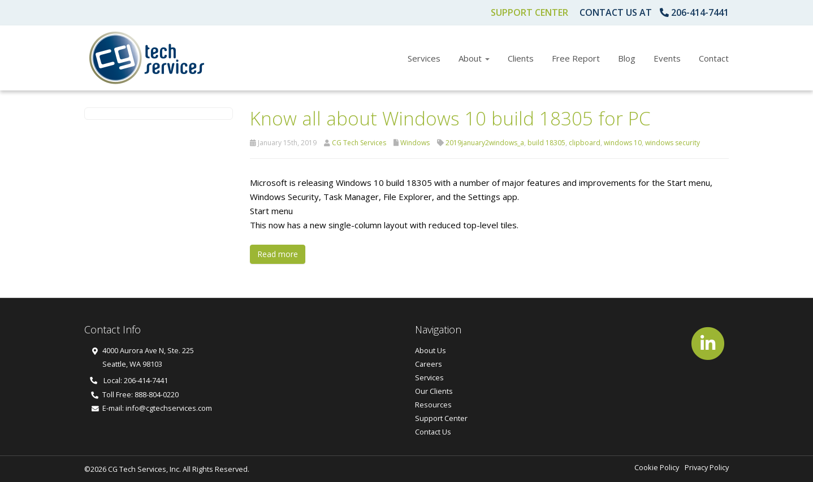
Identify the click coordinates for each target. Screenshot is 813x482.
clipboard (584, 142)
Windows (415, 142)
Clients (521, 58)
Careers (428, 364)
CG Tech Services (359, 142)
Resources (433, 405)
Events (667, 58)
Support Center (529, 12)
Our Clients (434, 391)
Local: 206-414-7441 (129, 380)
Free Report (576, 58)
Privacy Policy (707, 467)
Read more (277, 254)
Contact (714, 58)
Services (424, 58)
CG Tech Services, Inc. (144, 469)
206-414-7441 (700, 12)
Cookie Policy (656, 467)
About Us (430, 350)
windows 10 (623, 142)
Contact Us (433, 432)
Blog (626, 58)
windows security (672, 142)
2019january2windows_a (485, 142)
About (474, 58)
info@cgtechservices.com (169, 408)
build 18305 (546, 142)
